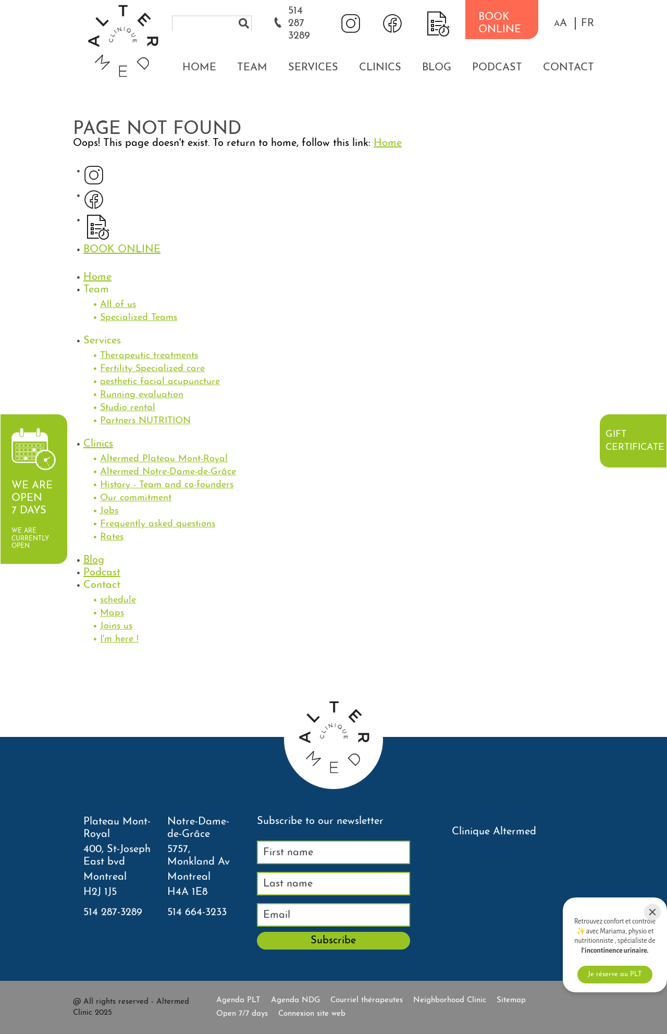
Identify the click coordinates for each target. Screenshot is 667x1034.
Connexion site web (311, 1014)
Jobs (109, 511)
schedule (118, 600)
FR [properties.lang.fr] (587, 23)
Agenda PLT (238, 1000)
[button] (560, 23)
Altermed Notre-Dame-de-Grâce (168, 472)
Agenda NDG (295, 1000)
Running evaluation (141, 395)
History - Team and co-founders (166, 485)
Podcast (497, 68)
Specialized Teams (138, 318)
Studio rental (127, 408)
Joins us (116, 626)
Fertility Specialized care (152, 369)
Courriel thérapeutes (366, 1000)
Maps (112, 613)
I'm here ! (119, 639)
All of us (118, 305)
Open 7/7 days (242, 1014)
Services (313, 68)
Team (252, 68)
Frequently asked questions (157, 524)
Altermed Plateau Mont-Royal (164, 459)
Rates (111, 537)
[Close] (652, 912)
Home (199, 68)
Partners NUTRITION (145, 421)
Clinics (380, 68)
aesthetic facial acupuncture (160, 382)
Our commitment (135, 498)
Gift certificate (635, 440)
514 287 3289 (299, 23)
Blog (436, 68)
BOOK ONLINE (499, 23)
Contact (568, 68)
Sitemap (511, 1000)
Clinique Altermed (494, 832)
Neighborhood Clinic (449, 1000)
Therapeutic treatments (149, 356)
